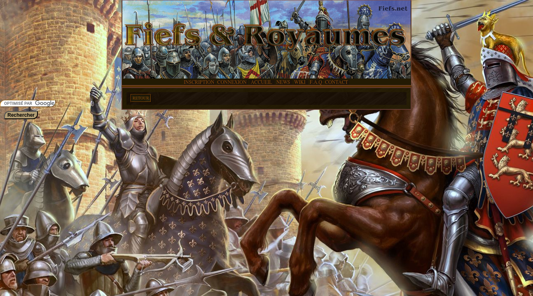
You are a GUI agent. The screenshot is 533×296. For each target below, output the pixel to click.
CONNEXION (231, 82)
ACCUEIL (262, 82)
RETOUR (141, 98)
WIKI (300, 82)
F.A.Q (316, 82)
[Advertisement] (24, 49)
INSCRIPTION (199, 82)
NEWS (283, 82)
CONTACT (336, 82)
